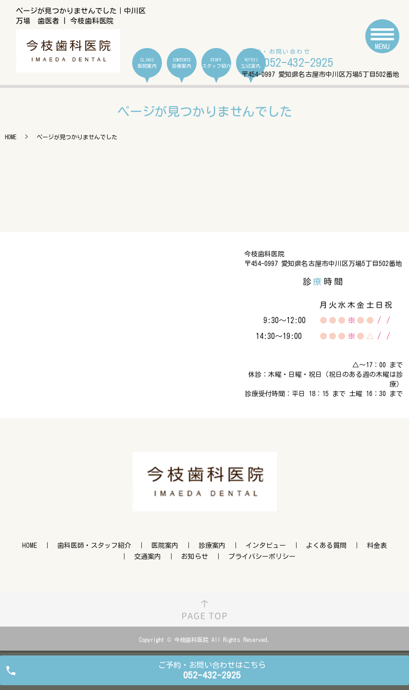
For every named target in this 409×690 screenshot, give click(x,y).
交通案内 (147, 556)
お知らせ (194, 556)
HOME (10, 137)
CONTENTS (182, 63)
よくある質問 (326, 545)
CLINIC (147, 63)
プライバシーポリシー (262, 556)
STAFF (216, 63)
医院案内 (164, 545)
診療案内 (211, 545)
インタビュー (266, 545)
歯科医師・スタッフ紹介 (94, 545)
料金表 (377, 545)
